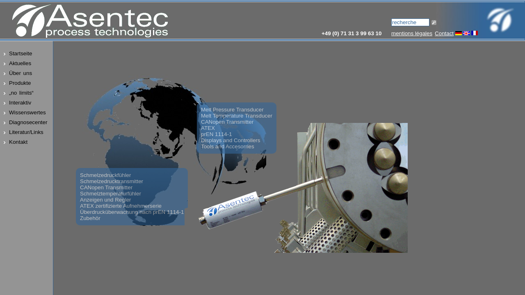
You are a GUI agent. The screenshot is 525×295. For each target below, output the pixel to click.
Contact (444, 33)
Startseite (20, 53)
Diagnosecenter (28, 122)
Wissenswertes (27, 112)
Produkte (20, 83)
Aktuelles (20, 63)
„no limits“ (21, 93)
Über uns (20, 73)
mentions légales (411, 33)
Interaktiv (20, 103)
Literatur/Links (26, 132)
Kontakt (18, 142)
